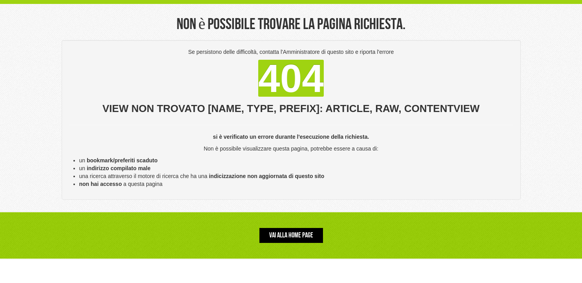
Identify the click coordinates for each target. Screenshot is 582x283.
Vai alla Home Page (291, 235)
